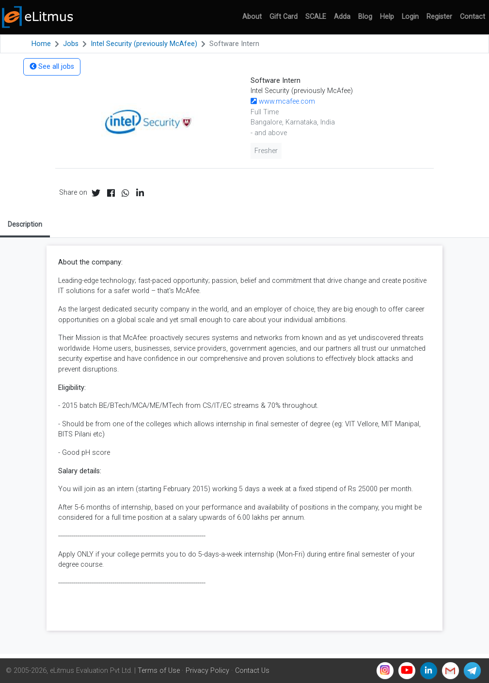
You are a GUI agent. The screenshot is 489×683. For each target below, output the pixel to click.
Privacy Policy (207, 671)
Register (439, 17)
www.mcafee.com (283, 101)
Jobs (71, 44)
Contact (472, 17)
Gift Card (283, 17)
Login (410, 17)
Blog (365, 17)
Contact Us (252, 671)
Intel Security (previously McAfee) (144, 44)
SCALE (315, 17)
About (252, 17)
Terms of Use (159, 671)
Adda (342, 17)
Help (387, 17)
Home (41, 44)
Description (25, 224)
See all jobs (52, 66)
